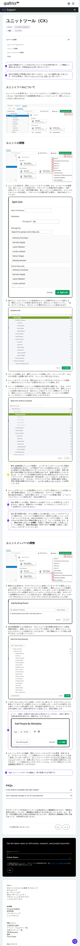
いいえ (66, 814)
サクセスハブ (12, 877)
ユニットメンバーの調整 (15, 39)
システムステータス (14, 886)
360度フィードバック (15, 944)
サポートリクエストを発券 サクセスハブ (22, 875)
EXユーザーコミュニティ (16, 881)
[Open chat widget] (74, 941)
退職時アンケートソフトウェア (19, 938)
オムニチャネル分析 (14, 940)
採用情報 (10, 898)
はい (58, 814)
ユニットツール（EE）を (40, 63)
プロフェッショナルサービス (18, 884)
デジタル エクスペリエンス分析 (19, 942)
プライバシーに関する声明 (59, 850)
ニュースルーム (13, 902)
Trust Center (11, 923)
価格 (8, 921)
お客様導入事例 (13, 912)
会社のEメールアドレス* (13, 838)
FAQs (9, 43)
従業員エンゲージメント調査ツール (20, 936)
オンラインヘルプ (13, 879)
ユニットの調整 (12, 35)
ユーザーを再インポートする (49, 468)
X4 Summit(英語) (13, 896)
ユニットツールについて (15, 31)
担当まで (29, 54)
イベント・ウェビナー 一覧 (17, 915)
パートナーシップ (13, 900)
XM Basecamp (12, 919)
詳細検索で (12, 751)
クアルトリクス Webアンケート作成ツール (23, 933)
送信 (10, 857)
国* (7, 841)
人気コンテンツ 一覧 (15, 917)
